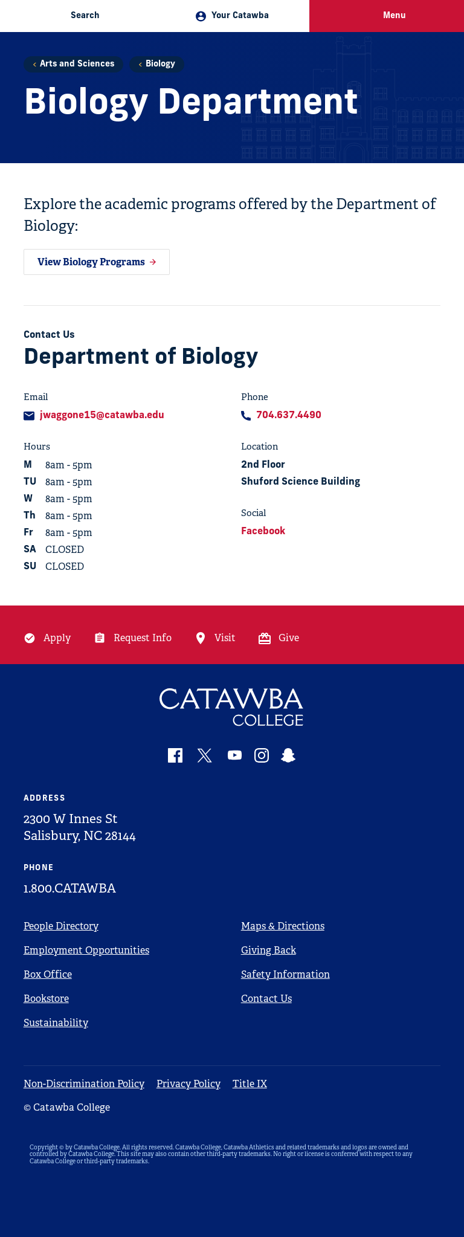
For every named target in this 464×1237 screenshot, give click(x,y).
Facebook (263, 532)
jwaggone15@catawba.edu (102, 416)
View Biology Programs (91, 262)
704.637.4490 (288, 416)
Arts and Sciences (77, 64)
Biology (160, 64)
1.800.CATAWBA (70, 888)
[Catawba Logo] (232, 707)
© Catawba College (67, 1107)
